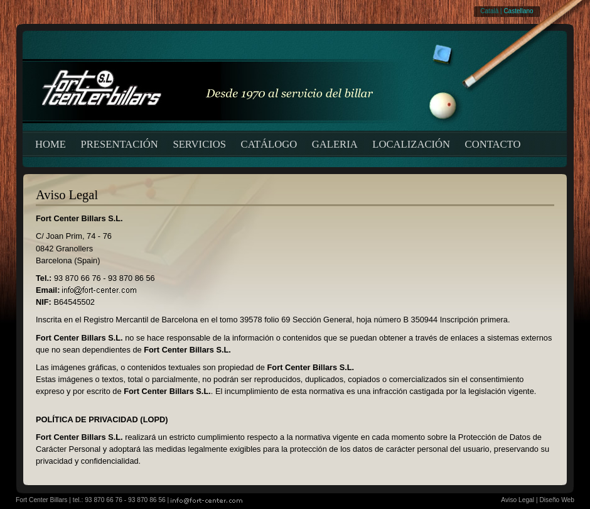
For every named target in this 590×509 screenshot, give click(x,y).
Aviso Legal (517, 499)
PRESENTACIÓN (119, 144)
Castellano (518, 11)
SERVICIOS (199, 144)
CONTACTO (493, 144)
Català (489, 11)
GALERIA (335, 144)
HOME (50, 144)
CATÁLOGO (269, 144)
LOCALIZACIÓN (411, 144)
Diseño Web (556, 499)
